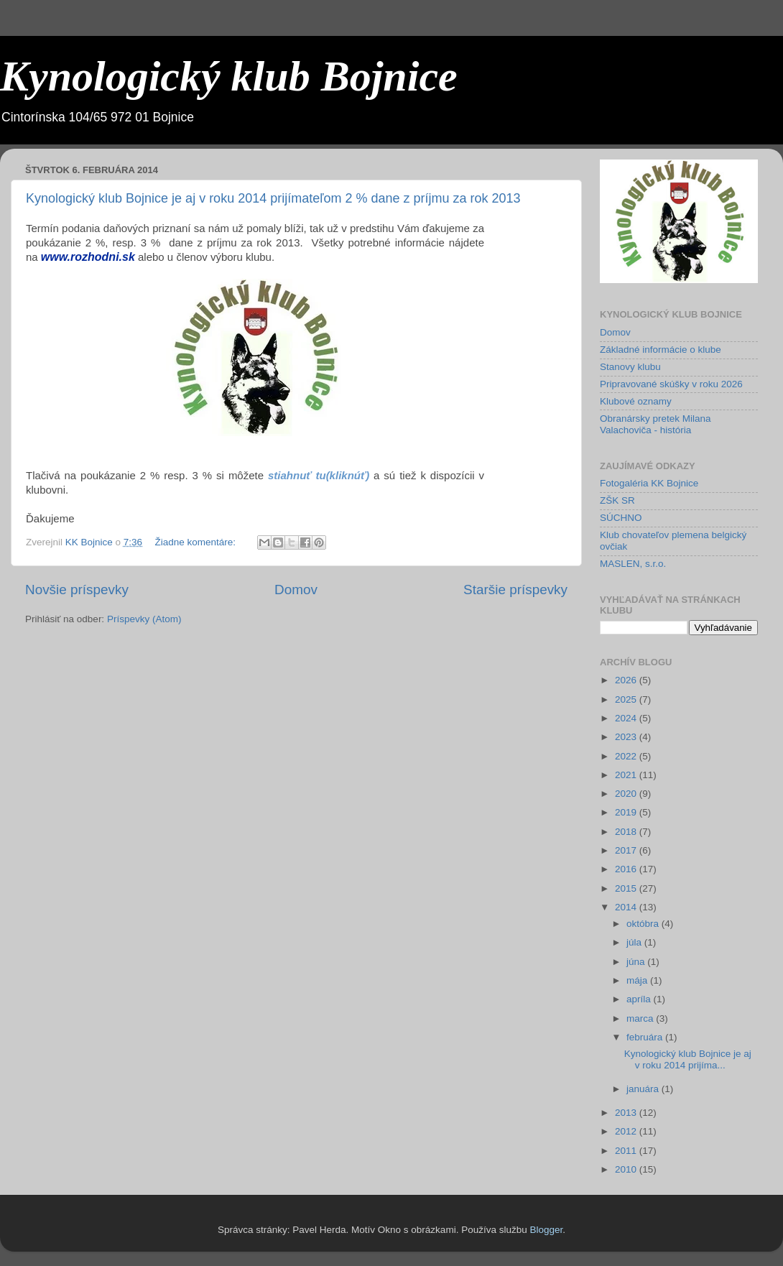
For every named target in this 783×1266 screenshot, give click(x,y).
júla (635, 942)
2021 (627, 775)
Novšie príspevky (77, 589)
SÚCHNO (621, 517)
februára (645, 1037)
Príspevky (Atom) (144, 619)
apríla (640, 999)
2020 (627, 793)
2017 (627, 850)
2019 (627, 812)
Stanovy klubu (630, 366)
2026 (627, 680)
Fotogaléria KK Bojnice (649, 483)
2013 (627, 1112)
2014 (627, 907)
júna (636, 961)
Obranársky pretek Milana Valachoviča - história (655, 424)
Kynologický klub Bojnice (229, 76)
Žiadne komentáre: (196, 542)
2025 (627, 699)
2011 (627, 1150)
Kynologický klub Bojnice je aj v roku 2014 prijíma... (687, 1059)
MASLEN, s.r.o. (633, 563)
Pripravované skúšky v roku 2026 (671, 384)
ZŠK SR (617, 500)
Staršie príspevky (515, 589)
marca (641, 1018)
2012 (627, 1131)
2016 (627, 869)
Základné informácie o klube (660, 349)
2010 (627, 1169)
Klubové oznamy (636, 401)
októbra (644, 923)
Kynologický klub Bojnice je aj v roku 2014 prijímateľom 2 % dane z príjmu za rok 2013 (273, 198)
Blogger (545, 1229)
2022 (627, 756)
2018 (627, 831)
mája (638, 980)
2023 (627, 736)
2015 (627, 888)
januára (644, 1089)
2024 (627, 718)
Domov (296, 589)
